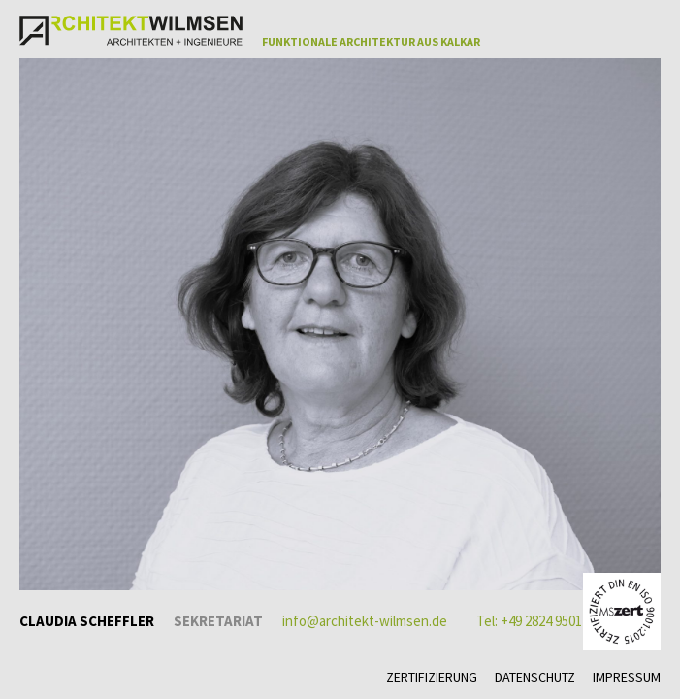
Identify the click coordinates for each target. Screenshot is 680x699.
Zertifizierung (431, 676)
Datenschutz (535, 676)
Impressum (627, 676)
